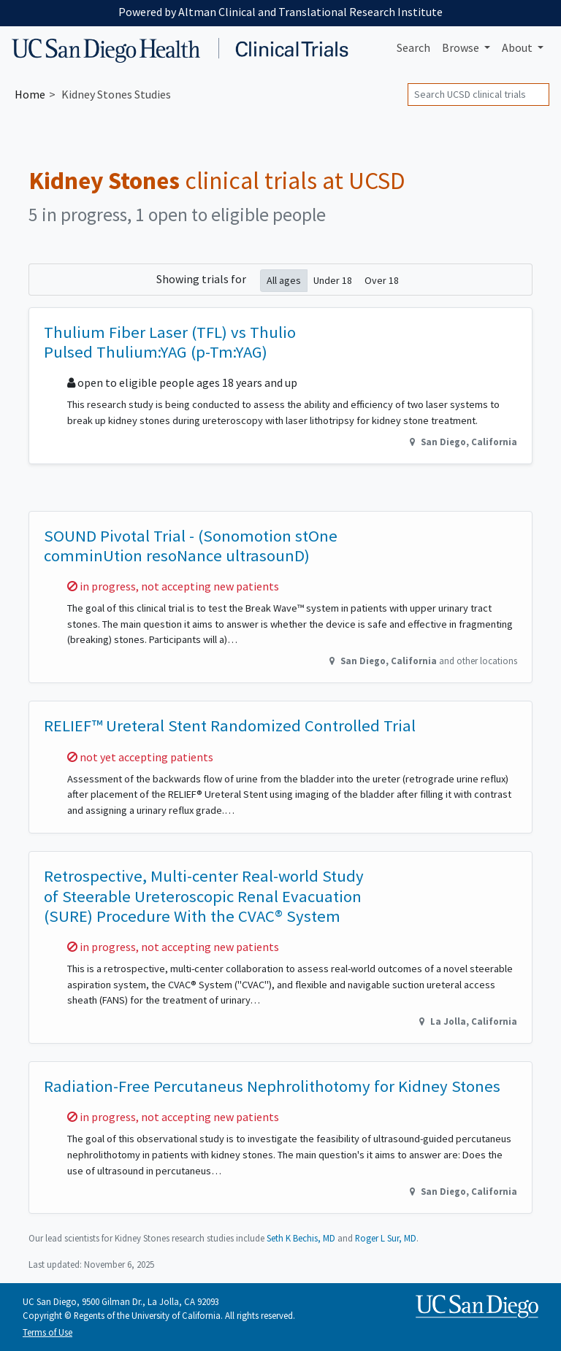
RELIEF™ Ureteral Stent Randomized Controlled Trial (230, 725)
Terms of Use (47, 1332)
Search (413, 47)
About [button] (518, 47)
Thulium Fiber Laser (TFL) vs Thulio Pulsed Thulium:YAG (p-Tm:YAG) (170, 342)
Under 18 (332, 280)
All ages (284, 280)
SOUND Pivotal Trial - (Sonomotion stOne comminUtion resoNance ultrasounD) (190, 546)
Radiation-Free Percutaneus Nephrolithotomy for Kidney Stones (272, 1086)
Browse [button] (461, 47)
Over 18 (382, 280)
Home (30, 94)
